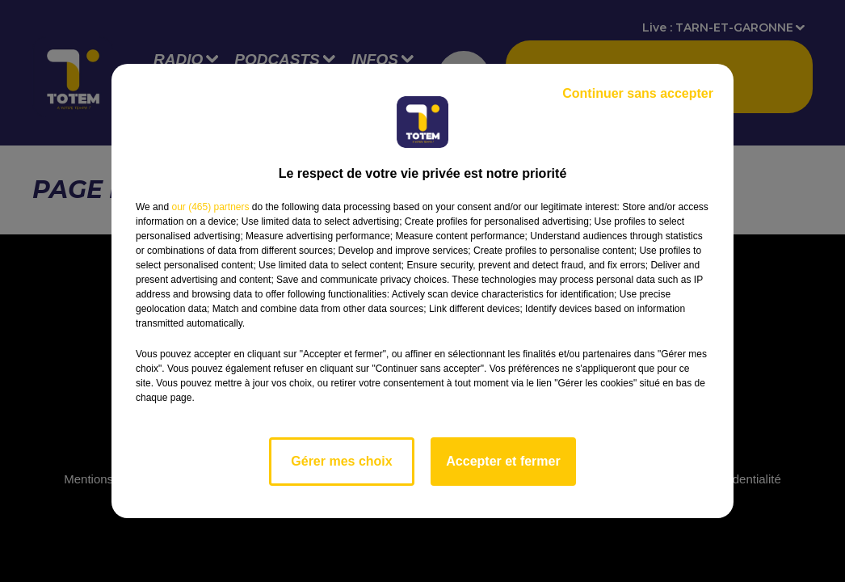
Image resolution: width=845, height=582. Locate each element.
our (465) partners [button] (210, 207)
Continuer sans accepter (637, 93)
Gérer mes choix (341, 461)
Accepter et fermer (503, 461)
